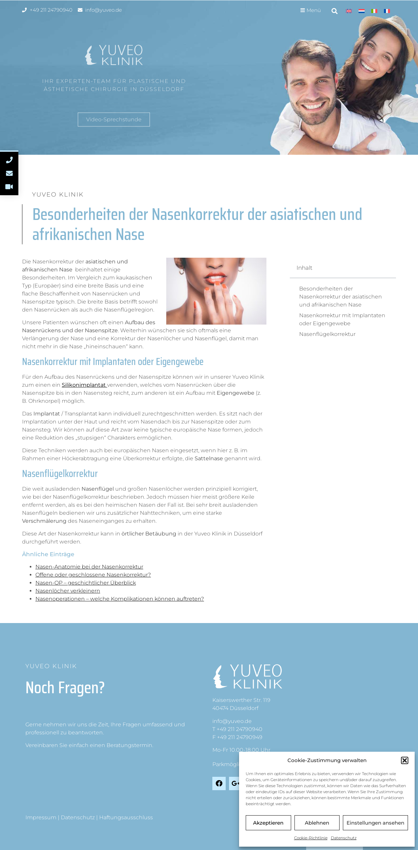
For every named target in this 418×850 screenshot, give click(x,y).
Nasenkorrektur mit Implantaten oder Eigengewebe (342, 319)
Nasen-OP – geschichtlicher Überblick (85, 583)
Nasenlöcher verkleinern (67, 591)
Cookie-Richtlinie (311, 837)
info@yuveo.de (232, 721)
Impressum (40, 817)
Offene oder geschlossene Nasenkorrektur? (93, 575)
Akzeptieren (268, 823)
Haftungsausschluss (126, 817)
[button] (404, 760)
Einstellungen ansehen (375, 823)
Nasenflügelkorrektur (327, 334)
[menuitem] (349, 10)
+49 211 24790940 (239, 729)
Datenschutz (344, 837)
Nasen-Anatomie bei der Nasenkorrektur (89, 567)
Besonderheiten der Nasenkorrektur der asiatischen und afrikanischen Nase (340, 296)
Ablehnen (317, 823)
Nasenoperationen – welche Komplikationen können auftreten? (119, 599)
